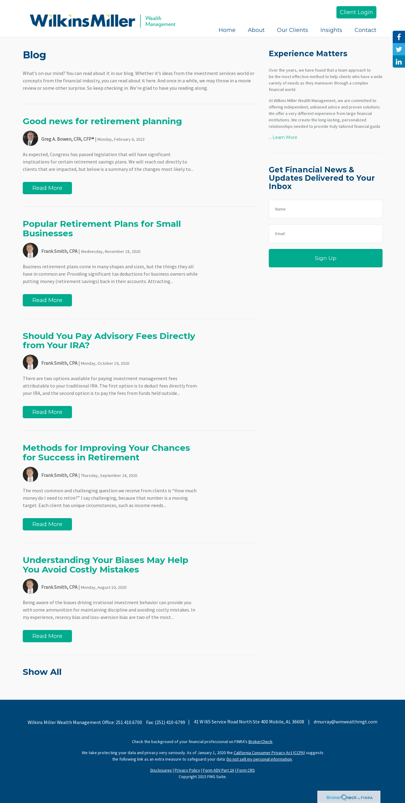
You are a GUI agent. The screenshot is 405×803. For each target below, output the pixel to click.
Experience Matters (308, 53)
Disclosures (161, 770)
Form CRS (246, 770)
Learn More (284, 137)
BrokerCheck (260, 741)
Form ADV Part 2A (218, 770)
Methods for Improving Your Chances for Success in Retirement (106, 453)
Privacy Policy (187, 770)
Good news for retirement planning (102, 121)
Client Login (356, 12)
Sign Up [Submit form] (325, 258)
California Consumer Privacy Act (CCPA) (269, 752)
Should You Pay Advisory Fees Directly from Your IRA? (109, 341)
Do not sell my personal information (259, 759)
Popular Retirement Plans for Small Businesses (102, 228)
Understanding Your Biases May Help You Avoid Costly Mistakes (105, 565)
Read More (47, 188)
